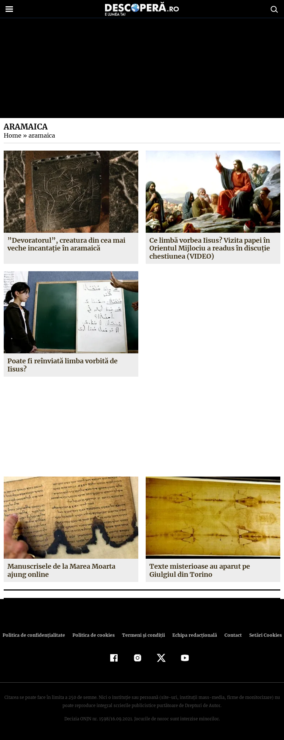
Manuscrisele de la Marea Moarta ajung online (61, 570)
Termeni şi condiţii (142, 635)
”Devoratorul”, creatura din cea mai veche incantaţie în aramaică (65, 244)
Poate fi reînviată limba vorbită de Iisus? (62, 365)
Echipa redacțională (192, 635)
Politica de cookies (94, 635)
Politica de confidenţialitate (37, 635)
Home (12, 135)
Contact (230, 635)
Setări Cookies (261, 635)
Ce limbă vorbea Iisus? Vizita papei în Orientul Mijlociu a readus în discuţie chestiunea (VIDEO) (209, 248)
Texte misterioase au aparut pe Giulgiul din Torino (199, 570)
